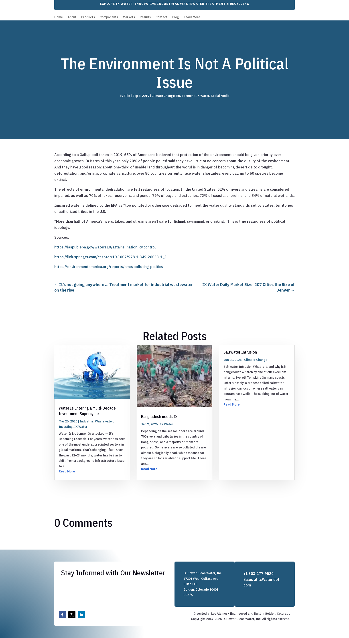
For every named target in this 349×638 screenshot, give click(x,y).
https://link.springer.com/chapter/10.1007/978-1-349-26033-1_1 (110, 257)
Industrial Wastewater (96, 421)
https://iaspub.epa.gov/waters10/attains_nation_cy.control (105, 247)
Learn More (192, 17)
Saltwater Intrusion (240, 352)
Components (109, 17)
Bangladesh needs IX (159, 416)
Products (88, 17)
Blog (175, 17)
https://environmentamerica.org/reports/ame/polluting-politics (108, 266)
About (72, 17)
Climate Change (163, 96)
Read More (67, 471)
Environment (185, 96)
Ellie (127, 96)
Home (58, 17)
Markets (129, 17)
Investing (66, 427)
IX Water (202, 96)
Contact (161, 17)
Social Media (220, 96)
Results (145, 17)
